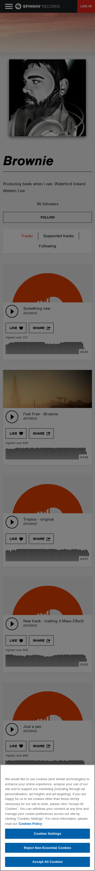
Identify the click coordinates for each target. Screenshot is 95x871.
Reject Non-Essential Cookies (47, 848)
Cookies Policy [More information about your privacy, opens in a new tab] (30, 824)
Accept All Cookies (47, 862)
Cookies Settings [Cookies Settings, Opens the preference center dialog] (47, 833)
